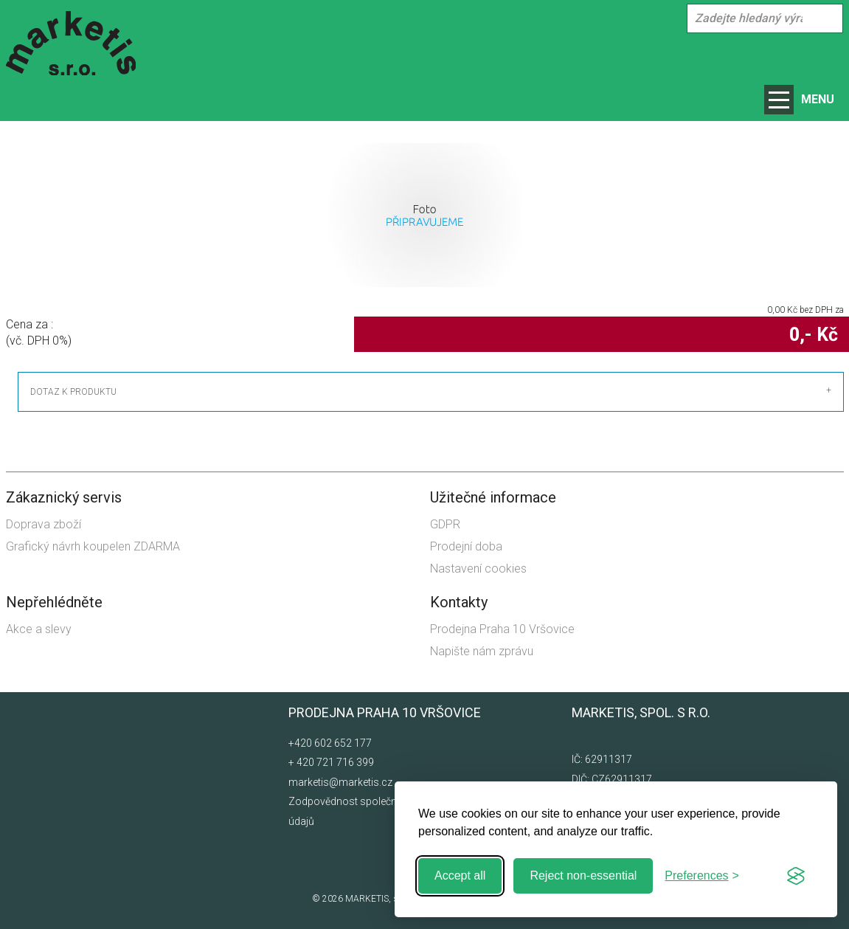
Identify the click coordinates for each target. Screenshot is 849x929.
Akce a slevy (39, 629)
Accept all (459, 875)
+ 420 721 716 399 (331, 762)
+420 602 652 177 (330, 743)
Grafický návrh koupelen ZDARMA (93, 546)
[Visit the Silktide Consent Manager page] (796, 876)
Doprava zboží (43, 524)
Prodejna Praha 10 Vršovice (502, 629)
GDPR (445, 524)
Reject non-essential (583, 875)
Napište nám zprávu (481, 651)
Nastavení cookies (478, 569)
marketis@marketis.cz (340, 782)
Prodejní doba (466, 546)
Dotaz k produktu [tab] (73, 392)
